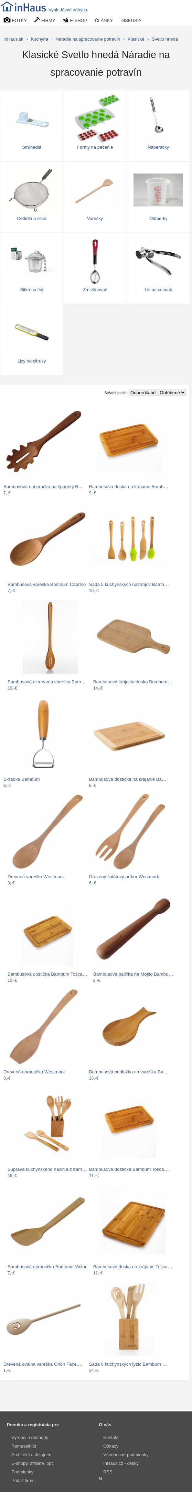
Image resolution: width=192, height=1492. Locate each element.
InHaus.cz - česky (121, 1463)
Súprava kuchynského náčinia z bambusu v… (54, 1169)
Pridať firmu (23, 1480)
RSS (108, 1471)
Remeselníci (23, 1446)
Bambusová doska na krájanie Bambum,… (132, 486)
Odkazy (110, 1446)
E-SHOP (75, 20)
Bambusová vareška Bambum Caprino (47, 584)
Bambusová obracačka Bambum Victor (47, 1266)
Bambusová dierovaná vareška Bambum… (51, 681)
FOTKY (15, 20)
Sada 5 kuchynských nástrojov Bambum (129, 584)
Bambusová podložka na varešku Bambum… (135, 1071)
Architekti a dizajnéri (31, 1454)
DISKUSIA (130, 20)
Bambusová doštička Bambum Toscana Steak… (137, 1169)
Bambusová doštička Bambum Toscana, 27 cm (55, 974)
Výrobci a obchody (29, 1437)
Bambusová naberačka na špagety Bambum (48, 486)
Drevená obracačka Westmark (34, 1071)
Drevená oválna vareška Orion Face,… (43, 1364)
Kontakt (110, 1437)
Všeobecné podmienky (126, 1454)
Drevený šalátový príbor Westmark (124, 876)
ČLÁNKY (104, 20)
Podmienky (22, 1471)
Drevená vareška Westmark (36, 876)
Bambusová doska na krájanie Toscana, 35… (139, 1266)
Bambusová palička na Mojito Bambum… (135, 974)
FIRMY (44, 20)
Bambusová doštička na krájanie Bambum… (134, 779)
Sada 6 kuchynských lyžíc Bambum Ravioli (132, 1364)
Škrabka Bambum (21, 779)
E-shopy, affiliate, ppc (32, 1463)
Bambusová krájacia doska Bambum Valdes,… (140, 681)
